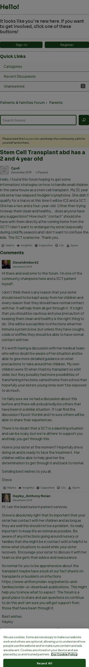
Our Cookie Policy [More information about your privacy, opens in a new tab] (64, 663)
